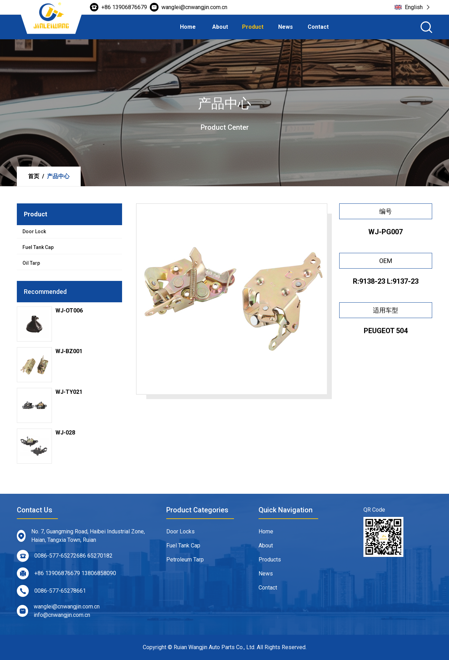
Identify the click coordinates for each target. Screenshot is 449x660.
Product (252, 26)
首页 (33, 176)
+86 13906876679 (118, 7)
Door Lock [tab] (34, 231)
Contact (318, 26)
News (285, 26)
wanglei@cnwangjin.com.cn (188, 7)
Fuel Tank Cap (183, 548)
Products (270, 562)
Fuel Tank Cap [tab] (38, 247)
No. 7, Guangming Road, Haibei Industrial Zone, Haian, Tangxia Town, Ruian (78, 535)
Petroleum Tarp (185, 562)
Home (188, 26)
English (412, 7)
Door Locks (180, 534)
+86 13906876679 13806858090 (63, 573)
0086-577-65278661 (48, 591)
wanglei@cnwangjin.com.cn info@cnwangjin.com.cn (55, 610)
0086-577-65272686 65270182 (62, 556)
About (220, 26)
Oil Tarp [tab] (31, 263)
